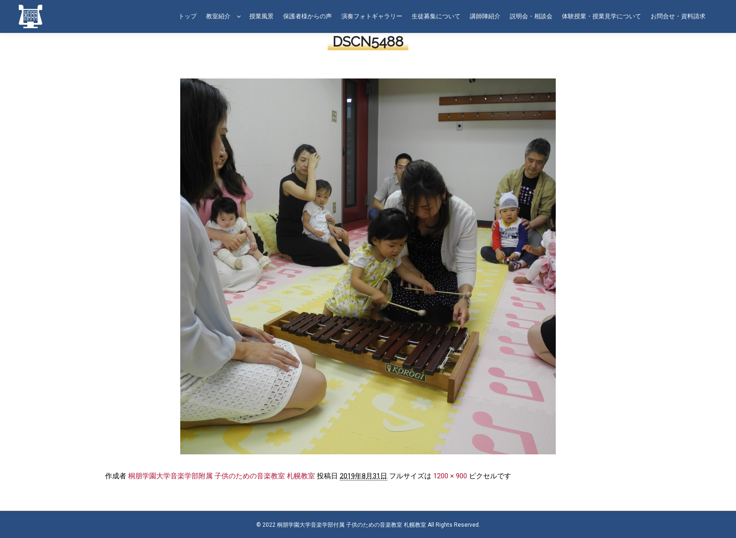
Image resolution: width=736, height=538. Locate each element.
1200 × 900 (450, 476)
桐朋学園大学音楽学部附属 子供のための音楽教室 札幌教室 (221, 476)
